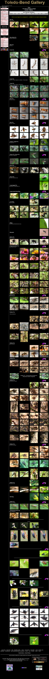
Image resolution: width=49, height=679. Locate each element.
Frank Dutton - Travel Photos (24, 652)
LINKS (2, 43)
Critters (2, 15)
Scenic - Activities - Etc (4, 21)
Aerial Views (3, 11)
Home (3, 5)
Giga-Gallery (3, 18)
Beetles (17, 13)
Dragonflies (29, 13)
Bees (13, 13)
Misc (40, 13)
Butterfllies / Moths (4, 14)
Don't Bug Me (6, 5)
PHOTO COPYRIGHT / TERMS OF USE (14, 655)
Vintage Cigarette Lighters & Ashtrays (5, 30)
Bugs (20, 13)
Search (2, 46)
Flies (33, 13)
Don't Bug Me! (3, 17)
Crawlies (24, 13)
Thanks (2, 44)
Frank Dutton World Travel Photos (4, 33)
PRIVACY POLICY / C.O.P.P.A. (36, 655)
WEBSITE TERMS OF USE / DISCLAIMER (25, 655)
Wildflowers (3, 22)
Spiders (43, 13)
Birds (2, 12)
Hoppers (36, 13)
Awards (2, 41)
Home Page (3, 8)
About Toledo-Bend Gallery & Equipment (4, 39)
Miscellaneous (3, 24)
